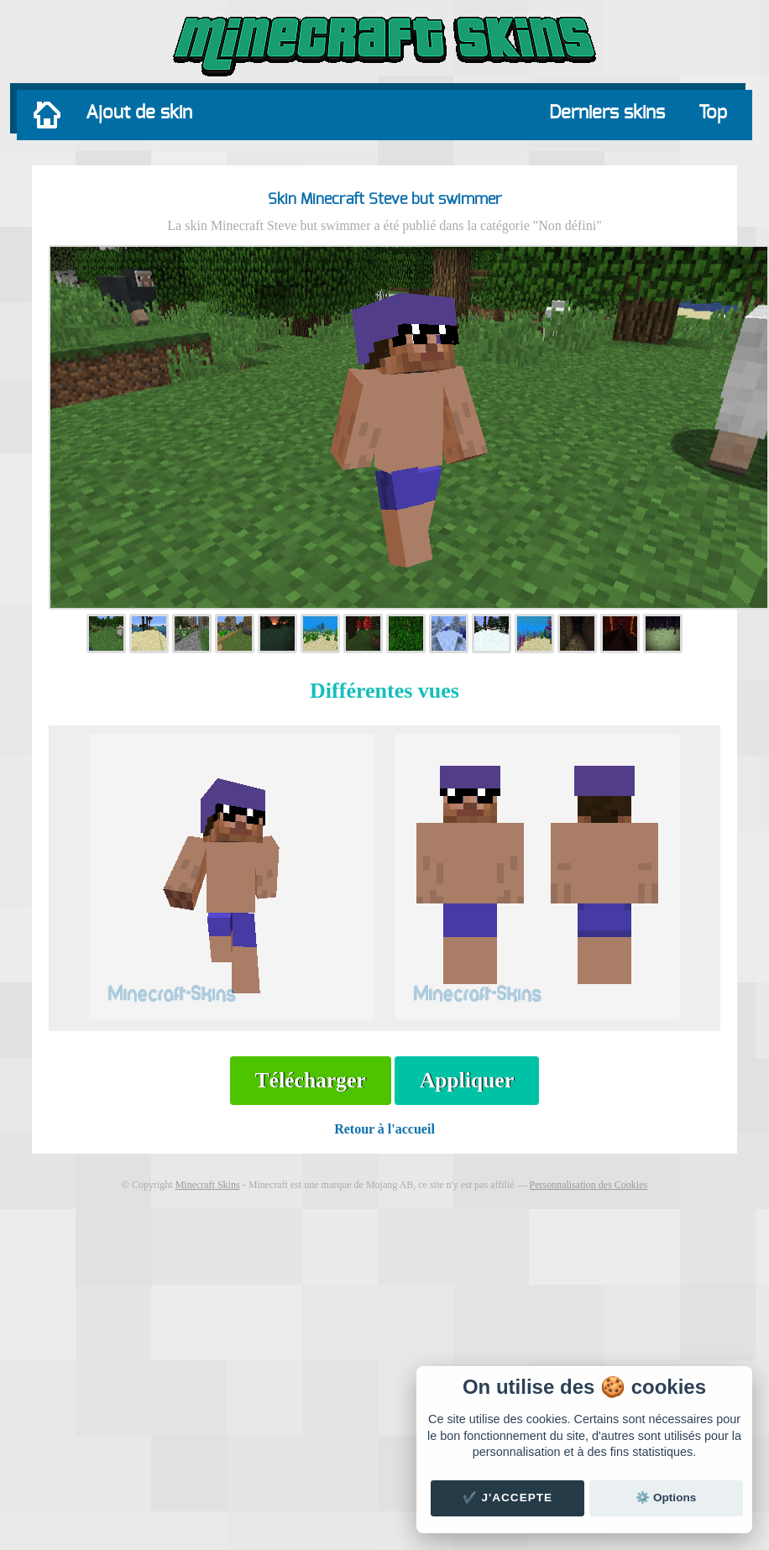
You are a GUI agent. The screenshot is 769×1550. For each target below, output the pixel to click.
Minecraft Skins (207, 1185)
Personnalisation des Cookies (588, 1185)
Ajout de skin (139, 112)
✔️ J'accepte (508, 1497)
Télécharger (310, 1080)
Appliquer (467, 1080)
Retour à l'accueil (384, 1129)
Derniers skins (607, 112)
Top (712, 112)
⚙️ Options (666, 1497)
